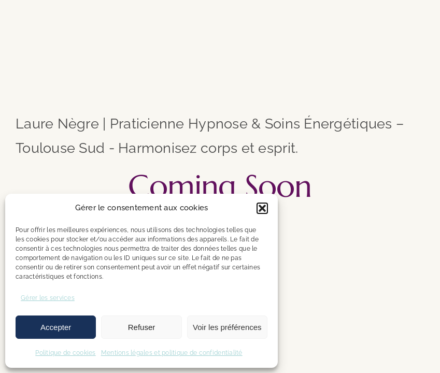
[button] (262, 208)
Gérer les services (48, 298)
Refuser (141, 327)
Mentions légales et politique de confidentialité (172, 352)
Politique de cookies (65, 352)
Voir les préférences (227, 327)
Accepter (55, 327)
